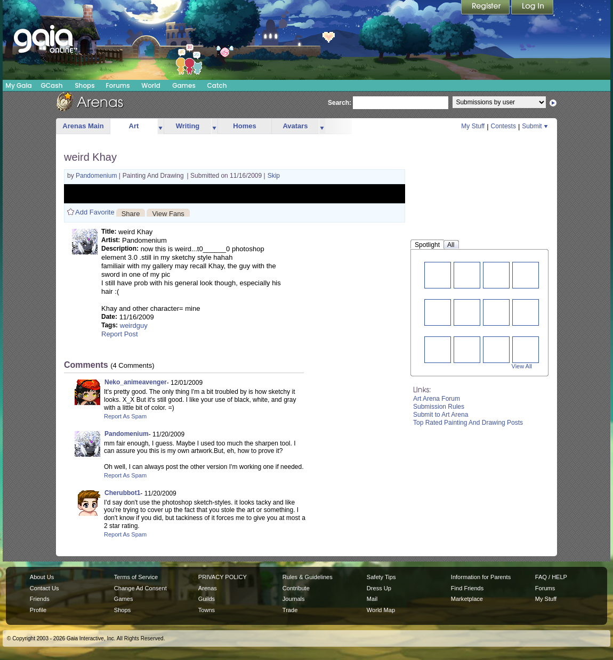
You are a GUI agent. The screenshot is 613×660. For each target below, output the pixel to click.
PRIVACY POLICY (222, 577)
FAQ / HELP (551, 577)
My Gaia (18, 85)
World (150, 85)
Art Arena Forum (436, 398)
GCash (52, 85)
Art (134, 126)
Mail (372, 599)
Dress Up (379, 588)
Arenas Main (82, 126)
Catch (217, 85)
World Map (381, 610)
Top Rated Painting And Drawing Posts (468, 422)
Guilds (206, 599)
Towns (206, 610)
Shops (84, 85)
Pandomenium (97, 175)
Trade (290, 610)
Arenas (207, 588)
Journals (294, 599)
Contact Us (44, 588)
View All (522, 366)
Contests (503, 126)
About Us (42, 577)
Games (184, 85)
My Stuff (473, 126)
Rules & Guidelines (308, 577)
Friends (40, 599)
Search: (339, 102)
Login (532, 8)
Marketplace (467, 599)
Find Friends (467, 588)
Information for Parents (481, 577)
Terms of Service (136, 577)
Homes (244, 126)
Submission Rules (438, 406)
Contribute (296, 588)
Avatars (295, 126)
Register (486, 8)
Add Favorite (95, 212)
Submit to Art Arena (440, 414)
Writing (188, 126)
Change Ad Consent (140, 588)
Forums (118, 85)
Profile (38, 610)
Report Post (119, 334)
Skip (274, 175)
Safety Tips (381, 577)
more (160, 126)
